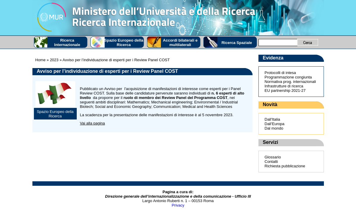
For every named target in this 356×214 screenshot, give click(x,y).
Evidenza (273, 57)
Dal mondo (274, 128)
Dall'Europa (275, 124)
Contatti (271, 161)
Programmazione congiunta (288, 77)
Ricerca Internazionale (67, 42)
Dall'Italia (272, 119)
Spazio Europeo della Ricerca (123, 42)
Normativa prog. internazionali (290, 81)
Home (40, 60)
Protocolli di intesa (280, 72)
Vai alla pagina (92, 123)
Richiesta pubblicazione (285, 166)
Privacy (178, 205)
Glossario (273, 157)
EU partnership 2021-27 (285, 90)
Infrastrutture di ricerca (284, 86)
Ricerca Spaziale (237, 42)
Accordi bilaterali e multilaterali (180, 42)
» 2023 (52, 60)
